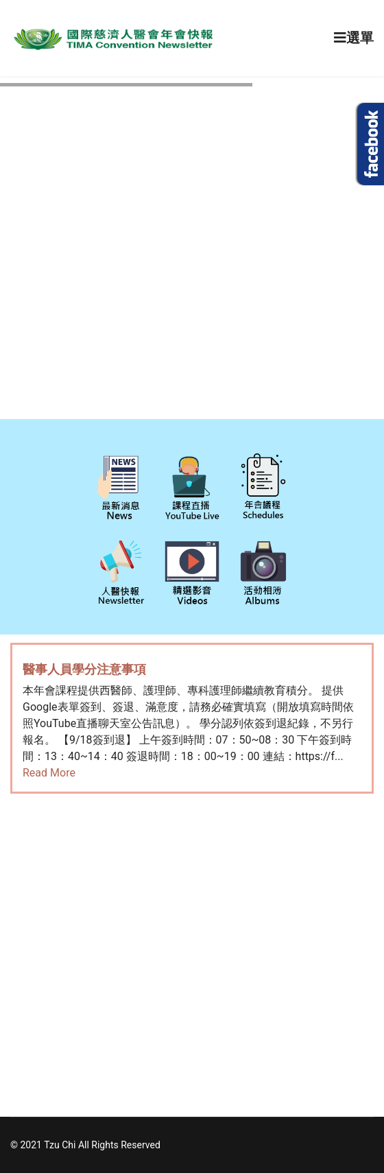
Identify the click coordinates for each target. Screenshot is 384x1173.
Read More (49, 772)
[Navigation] (354, 38)
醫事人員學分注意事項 (84, 669)
